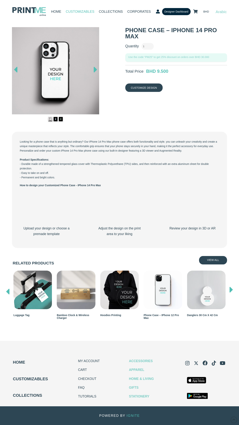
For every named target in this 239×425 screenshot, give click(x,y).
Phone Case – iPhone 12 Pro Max (161, 316)
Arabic (221, 12)
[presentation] (8, 291)
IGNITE (133, 416)
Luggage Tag (21, 315)
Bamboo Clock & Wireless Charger (73, 316)
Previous (15, 68)
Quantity (132, 46)
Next (95, 70)
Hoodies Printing (110, 315)
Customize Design (144, 87)
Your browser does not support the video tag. (46, 207)
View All (213, 259)
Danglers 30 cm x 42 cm (202, 315)
